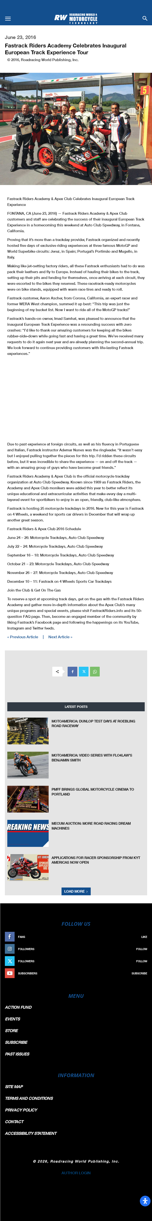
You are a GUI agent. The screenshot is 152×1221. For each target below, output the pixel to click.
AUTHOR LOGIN (76, 1172)
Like (144, 936)
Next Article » (60, 636)
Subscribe (139, 973)
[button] (8, 18)
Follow (141, 949)
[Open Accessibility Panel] (145, 1201)
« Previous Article (22, 636)
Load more (76, 891)
